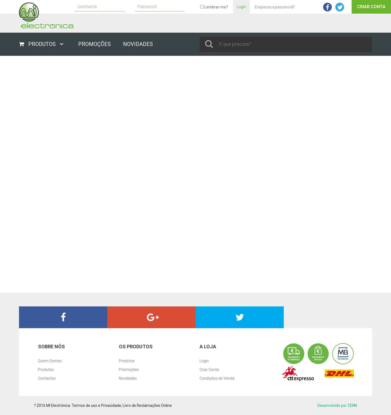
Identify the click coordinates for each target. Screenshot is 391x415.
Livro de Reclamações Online (147, 405)
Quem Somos (50, 361)
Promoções (129, 369)
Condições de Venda (217, 378)
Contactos (47, 378)
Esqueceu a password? (275, 7)
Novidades (128, 378)
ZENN (352, 405)
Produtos (46, 369)
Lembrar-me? (214, 7)
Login (241, 7)
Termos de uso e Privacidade (96, 405)
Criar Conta (371, 6)
